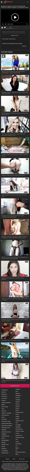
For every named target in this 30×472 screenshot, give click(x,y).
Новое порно (12, 39)
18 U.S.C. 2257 (21, 459)
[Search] (27, 2)
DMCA (14, 459)
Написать (24, 46)
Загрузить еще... (15, 386)
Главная (7, 459)
